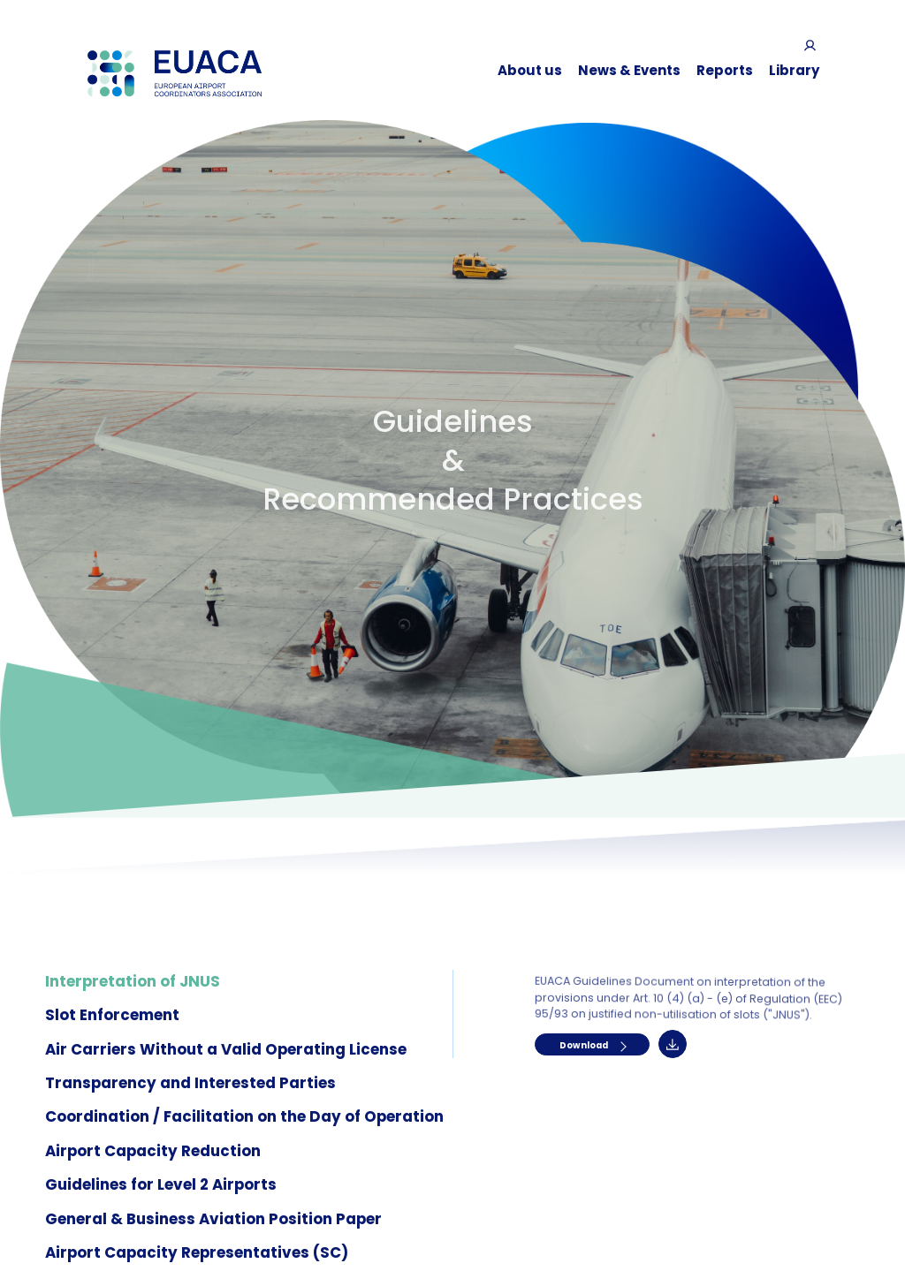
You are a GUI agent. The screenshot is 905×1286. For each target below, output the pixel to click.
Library (794, 70)
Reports (724, 70)
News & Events (629, 70)
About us (530, 70)
